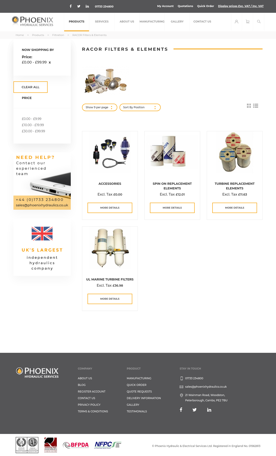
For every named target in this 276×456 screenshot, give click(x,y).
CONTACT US (86, 398)
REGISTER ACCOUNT (91, 391)
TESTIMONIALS (137, 411)
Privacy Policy (89, 404)
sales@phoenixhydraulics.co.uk (206, 386)
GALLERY (133, 404)
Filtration (58, 35)
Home (20, 35)
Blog (82, 385)
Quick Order (205, 6)
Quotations (185, 6)
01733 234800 (104, 6)
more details (109, 207)
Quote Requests (139, 391)
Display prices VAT (241, 6)
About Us (85, 378)
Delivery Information (144, 398)
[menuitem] (76, 22)
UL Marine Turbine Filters (110, 279)
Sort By (128, 107)
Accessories (110, 184)
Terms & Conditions (93, 411)
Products (38, 35)
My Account (165, 6)
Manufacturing (139, 378)
